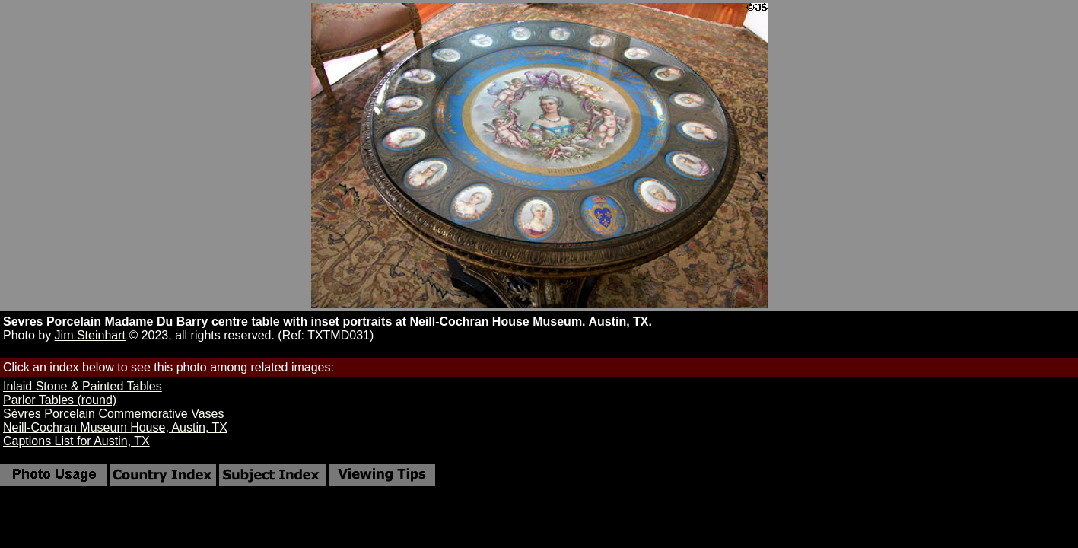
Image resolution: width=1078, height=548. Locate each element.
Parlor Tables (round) (59, 399)
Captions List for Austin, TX (76, 441)
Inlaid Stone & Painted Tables (82, 386)
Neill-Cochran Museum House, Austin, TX (115, 427)
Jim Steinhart (90, 335)
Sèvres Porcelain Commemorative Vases (113, 413)
